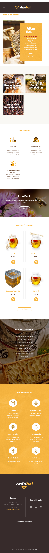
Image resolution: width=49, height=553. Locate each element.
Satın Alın (24, 208)
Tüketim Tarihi (36, 434)
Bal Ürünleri (36, 458)
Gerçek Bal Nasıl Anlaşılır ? (13, 107)
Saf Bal (13, 410)
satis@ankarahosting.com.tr (13, 509)
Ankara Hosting (33, 549)
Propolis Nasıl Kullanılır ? (13, 86)
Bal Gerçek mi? (36, 410)
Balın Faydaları (13, 434)
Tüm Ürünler (24, 309)
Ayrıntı (31, 55)
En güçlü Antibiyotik (36, 86)
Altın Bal (13, 146)
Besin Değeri (13, 458)
